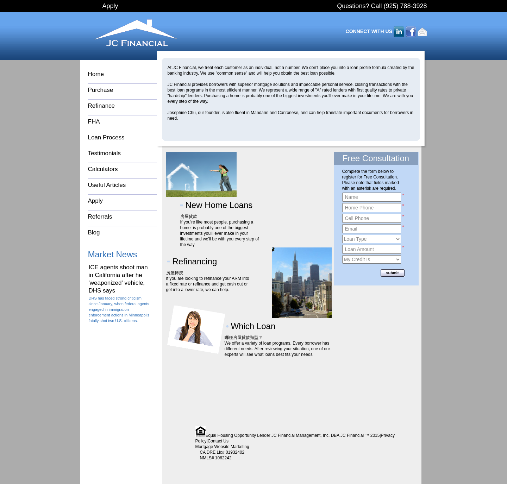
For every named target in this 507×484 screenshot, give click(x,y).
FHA (94, 121)
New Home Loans (219, 205)
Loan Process (106, 137)
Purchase (100, 90)
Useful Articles (107, 185)
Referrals (100, 216)
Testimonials (104, 153)
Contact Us (218, 441)
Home (96, 74)
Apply (110, 6)
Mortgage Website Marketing (222, 446)
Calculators (103, 169)
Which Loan (253, 326)
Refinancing (195, 261)
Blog (94, 232)
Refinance (101, 105)
